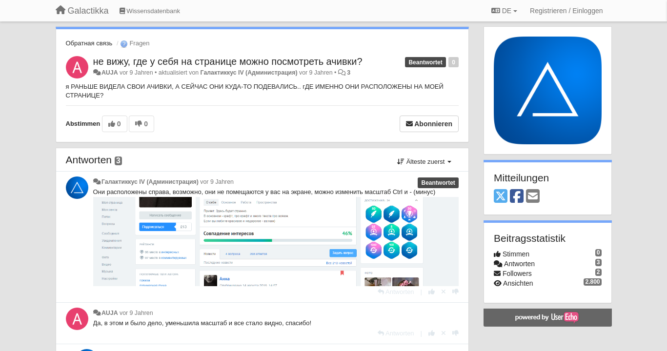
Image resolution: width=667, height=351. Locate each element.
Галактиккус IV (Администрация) (249, 72)
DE (504, 11)
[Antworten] (396, 291)
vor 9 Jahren (217, 181)
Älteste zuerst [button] (424, 161)
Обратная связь (89, 43)
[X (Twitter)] (500, 196)
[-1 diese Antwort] (455, 291)
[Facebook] (517, 196)
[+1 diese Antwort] (431, 291)
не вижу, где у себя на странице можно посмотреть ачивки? (228, 61)
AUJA (109, 72)
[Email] (533, 196)
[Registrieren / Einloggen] (566, 10)
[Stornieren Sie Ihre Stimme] (443, 291)
